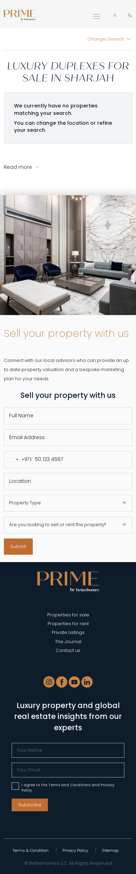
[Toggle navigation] (96, 18)
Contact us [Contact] (68, 650)
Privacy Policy (75, 850)
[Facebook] (61, 682)
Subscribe (30, 805)
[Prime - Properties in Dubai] (68, 581)
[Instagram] (49, 682)
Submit (18, 546)
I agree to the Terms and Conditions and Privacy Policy (68, 787)
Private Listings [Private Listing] (68, 632)
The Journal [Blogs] (68, 642)
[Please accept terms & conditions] (15, 786)
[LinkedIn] (87, 682)
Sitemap (110, 850)
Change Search (105, 39)
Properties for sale (68, 615)
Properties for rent (68, 624)
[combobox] (18, 459)
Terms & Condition (31, 850)
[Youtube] (74, 682)
